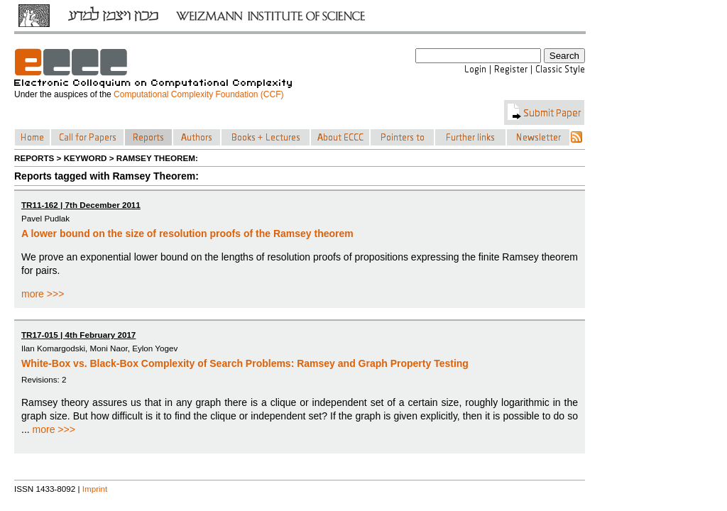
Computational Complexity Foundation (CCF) (198, 94)
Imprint (95, 488)
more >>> (42, 294)
